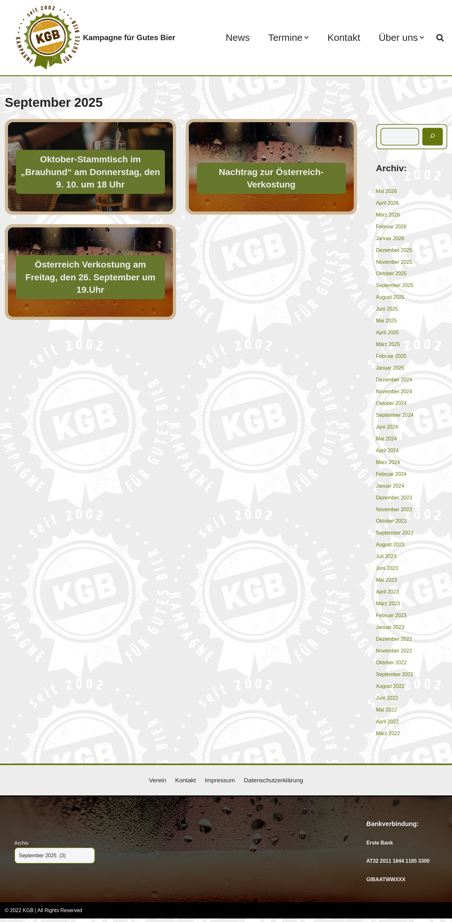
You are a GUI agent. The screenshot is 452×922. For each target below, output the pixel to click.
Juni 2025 (387, 310)
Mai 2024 (386, 440)
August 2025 (390, 298)
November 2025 (394, 262)
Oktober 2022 (391, 665)
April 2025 (387, 333)
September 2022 (395, 677)
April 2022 (387, 725)
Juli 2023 (386, 559)
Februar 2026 (391, 227)
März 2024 (388, 464)
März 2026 (388, 215)
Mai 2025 (386, 322)
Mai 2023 (386, 583)
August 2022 (390, 689)
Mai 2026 (386, 191)
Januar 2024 (390, 488)
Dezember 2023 (394, 500)
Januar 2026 (390, 239)
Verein (157, 783)
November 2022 (394, 654)
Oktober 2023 (391, 523)
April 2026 (387, 203)
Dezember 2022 (394, 642)
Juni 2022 (387, 701)
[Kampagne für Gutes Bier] (95, 38)
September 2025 (395, 286)
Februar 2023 (391, 618)
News (237, 37)
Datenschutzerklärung (273, 783)
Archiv (21, 846)
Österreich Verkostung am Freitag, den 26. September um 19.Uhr (91, 277)
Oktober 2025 (391, 274)
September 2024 (395, 416)
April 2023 (387, 594)
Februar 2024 (391, 476)
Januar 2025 (390, 369)
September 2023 (395, 535)
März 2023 (388, 606)
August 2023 (390, 547)
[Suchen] (440, 38)
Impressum (219, 783)
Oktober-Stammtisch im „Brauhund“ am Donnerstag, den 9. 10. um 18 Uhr (90, 171)
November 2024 (394, 393)
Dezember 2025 (394, 251)
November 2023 (394, 511)
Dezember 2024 (394, 381)
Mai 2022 (386, 713)
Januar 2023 (390, 630)
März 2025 (388, 345)
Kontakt (343, 37)
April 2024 (387, 452)
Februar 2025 (391, 357)
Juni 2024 (387, 428)
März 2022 (388, 737)
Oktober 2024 (391, 405)
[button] (306, 37)
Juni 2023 (387, 571)
